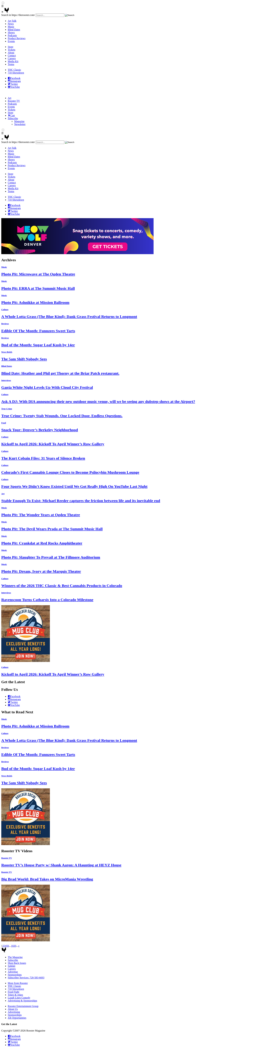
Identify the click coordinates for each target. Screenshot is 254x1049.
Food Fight (13, 991)
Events (11, 41)
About (11, 52)
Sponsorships (15, 974)
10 (12, 945)
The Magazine (15, 957)
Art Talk (12, 20)
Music (11, 26)
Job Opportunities (17, 1017)
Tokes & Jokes (15, 994)
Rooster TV (14, 101)
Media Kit (13, 61)
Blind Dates (14, 29)
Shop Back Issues (17, 963)
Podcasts (12, 35)
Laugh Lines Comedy (19, 997)
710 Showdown (16, 72)
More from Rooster (18, 983)
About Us (13, 1009)
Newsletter (19, 124)
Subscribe (13, 118)
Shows (11, 32)
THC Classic (14, 69)
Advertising (14, 1012)
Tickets (11, 49)
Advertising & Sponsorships (22, 1000)
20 (15, 945)
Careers (12, 58)
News (11, 23)
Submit (11, 966)
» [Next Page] (18, 945)
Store (10, 46)
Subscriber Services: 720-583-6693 (26, 977)
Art (9, 98)
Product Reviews (16, 38)
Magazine (19, 121)
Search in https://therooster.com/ (18, 15)
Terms (11, 64)
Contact (12, 55)
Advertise (13, 971)
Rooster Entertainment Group (23, 1006)
